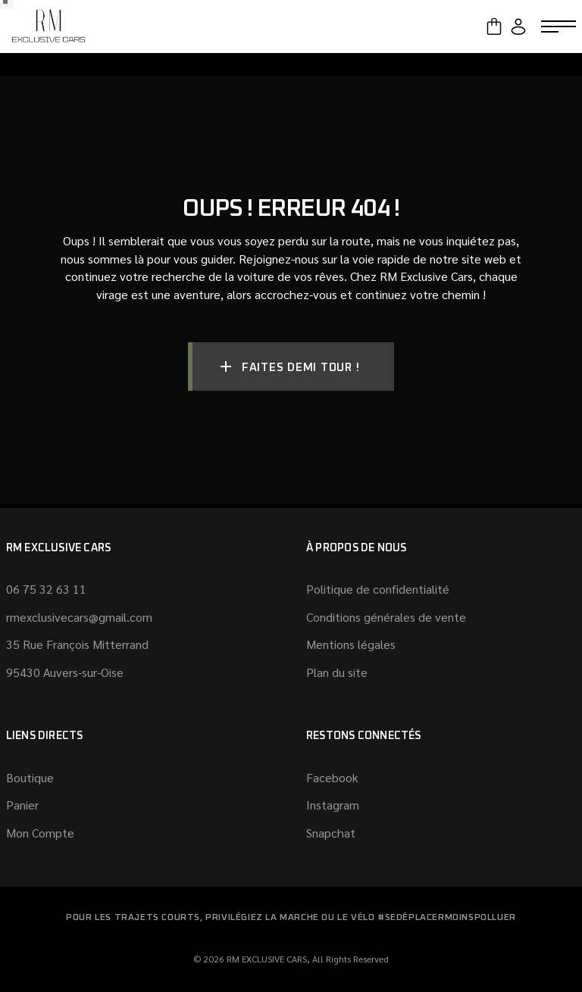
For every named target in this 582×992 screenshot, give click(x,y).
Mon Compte (40, 833)
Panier (22, 805)
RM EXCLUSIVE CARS (267, 959)
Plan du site (337, 672)
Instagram (332, 805)
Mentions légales (351, 644)
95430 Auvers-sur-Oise (65, 672)
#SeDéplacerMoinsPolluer (446, 917)
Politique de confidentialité (377, 589)
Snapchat (330, 833)
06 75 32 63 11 (46, 589)
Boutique (30, 777)
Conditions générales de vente (386, 617)
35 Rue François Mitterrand (77, 644)
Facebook (332, 777)
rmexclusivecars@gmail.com (79, 617)
